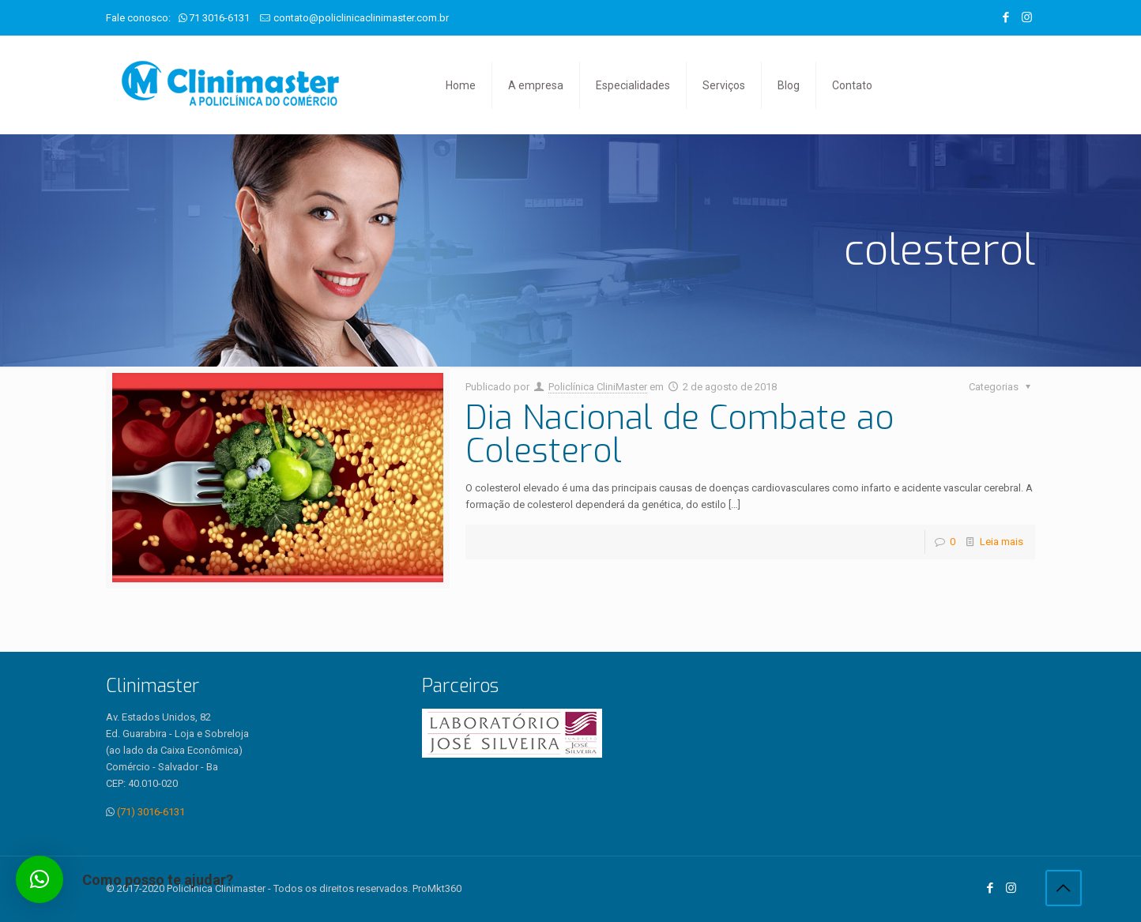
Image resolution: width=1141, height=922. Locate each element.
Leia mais (1001, 542)
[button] (39, 879)
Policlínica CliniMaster (597, 387)
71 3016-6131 (219, 18)
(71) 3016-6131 (151, 812)
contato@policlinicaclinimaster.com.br (361, 18)
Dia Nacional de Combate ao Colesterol (679, 434)
